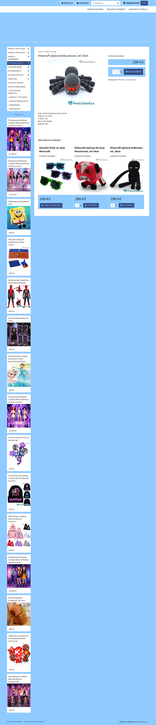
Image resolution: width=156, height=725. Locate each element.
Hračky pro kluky (19, 49)
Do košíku (133, 71)
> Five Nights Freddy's (14, 92)
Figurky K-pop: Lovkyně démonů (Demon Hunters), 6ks (17, 679)
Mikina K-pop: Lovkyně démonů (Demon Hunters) (17, 519)
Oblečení (19, 79)
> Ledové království (18, 101)
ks (78, 205)
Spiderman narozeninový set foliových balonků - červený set (18, 638)
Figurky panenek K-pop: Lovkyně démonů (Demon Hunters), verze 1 (18, 559)
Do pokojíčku (19, 71)
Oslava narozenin (16, 87)
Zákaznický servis (138, 9)
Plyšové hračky (19, 63)
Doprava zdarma (95, 9)
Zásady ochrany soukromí (34, 722)
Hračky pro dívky (19, 53)
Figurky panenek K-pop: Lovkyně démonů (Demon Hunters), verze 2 (18, 122)
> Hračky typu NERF (17, 97)
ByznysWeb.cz (142, 722)
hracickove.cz (18, 114)
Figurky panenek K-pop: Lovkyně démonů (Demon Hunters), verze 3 (18, 163)
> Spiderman (14, 105)
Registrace (83, 3)
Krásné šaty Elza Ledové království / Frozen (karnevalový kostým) (17, 358)
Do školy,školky (19, 75)
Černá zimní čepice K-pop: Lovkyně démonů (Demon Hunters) (18, 478)
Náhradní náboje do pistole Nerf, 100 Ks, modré (16, 242)
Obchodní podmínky (116, 9)
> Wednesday (14, 109)
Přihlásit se (67, 3)
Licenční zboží (19, 67)
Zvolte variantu (51, 205)
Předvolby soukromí (14, 722)
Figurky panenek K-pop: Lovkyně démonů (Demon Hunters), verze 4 (18, 399)
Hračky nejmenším (19, 58)
